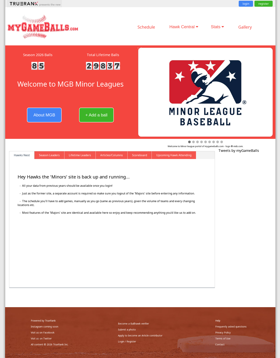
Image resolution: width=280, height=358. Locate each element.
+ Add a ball (96, 115)
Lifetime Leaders (80, 155)
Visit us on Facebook (42, 332)
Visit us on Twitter (41, 338)
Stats (217, 26)
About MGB (44, 115)
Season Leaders (49, 155)
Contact (220, 344)
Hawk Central (183, 26)
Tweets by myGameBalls (238, 150)
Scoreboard (139, 155)
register (263, 4)
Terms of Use (222, 338)
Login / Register (127, 341)
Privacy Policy (223, 332)
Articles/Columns (111, 155)
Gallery (245, 27)
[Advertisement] (246, 178)
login (246, 4)
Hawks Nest (22, 155)
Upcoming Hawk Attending (173, 155)
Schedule (146, 27)
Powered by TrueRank (43, 320)
